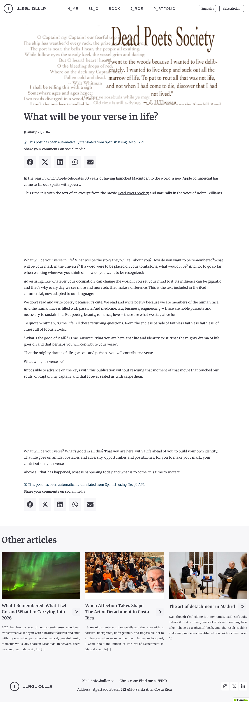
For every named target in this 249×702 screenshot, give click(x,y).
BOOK (114, 8)
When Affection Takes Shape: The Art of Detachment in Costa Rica (117, 612)
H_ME (72, 8)
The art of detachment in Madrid (202, 606)
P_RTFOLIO (164, 8)
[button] (30, 162)
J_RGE (136, 8)
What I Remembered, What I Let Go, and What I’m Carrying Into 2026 (34, 612)
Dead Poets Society (133, 193)
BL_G (94, 8)
